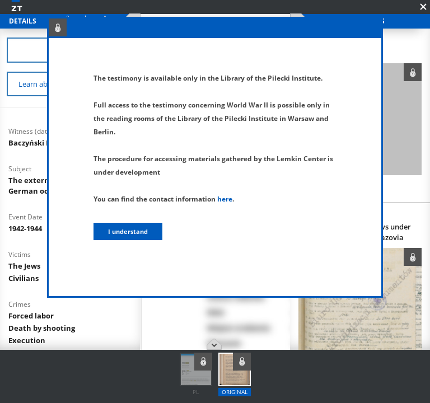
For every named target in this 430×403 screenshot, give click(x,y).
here (224, 199)
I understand (128, 231)
